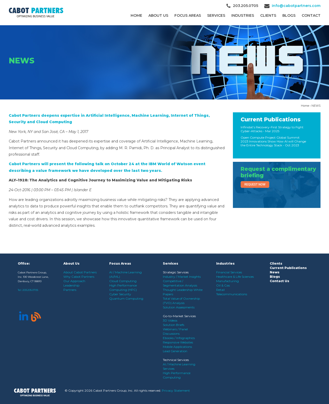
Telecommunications (231, 294)
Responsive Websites (178, 342)
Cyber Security (120, 294)
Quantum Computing (126, 298)
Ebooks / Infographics (179, 338)
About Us (158, 15)
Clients (276, 263)
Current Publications (271, 119)
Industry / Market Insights (182, 277)
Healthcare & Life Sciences (235, 277)
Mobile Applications (177, 347)
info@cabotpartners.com (296, 5)
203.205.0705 (30, 290)
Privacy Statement (176, 390)
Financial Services (229, 272)
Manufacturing (227, 281)
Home (136, 15)
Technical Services (176, 360)
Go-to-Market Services (179, 316)
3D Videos (170, 320)
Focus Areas (187, 15)
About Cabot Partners (80, 272)
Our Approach (74, 281)
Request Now (255, 184)
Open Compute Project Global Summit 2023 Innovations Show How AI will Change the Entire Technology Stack (273, 141)
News (275, 272)
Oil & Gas (223, 285)
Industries (242, 15)
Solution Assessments (179, 307)
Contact (311, 15)
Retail (220, 290)
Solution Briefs (173, 325)
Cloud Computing (123, 281)
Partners (69, 290)
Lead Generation (175, 351)
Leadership (71, 285)
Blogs (289, 15)
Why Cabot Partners (78, 277)
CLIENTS (268, 15)
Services (216, 15)
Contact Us (279, 281)
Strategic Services (176, 272)
